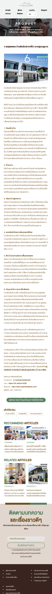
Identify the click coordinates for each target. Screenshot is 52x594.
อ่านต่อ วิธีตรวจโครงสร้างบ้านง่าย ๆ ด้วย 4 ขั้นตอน (24, 158)
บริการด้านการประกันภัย (41, 577)
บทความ (8, 13)
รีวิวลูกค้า (44, 10)
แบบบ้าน (32, 10)
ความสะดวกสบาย (36, 413)
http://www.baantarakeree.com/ (24, 386)
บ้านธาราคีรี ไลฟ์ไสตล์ (40, 574)
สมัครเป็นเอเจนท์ (11, 589)
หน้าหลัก (8, 10)
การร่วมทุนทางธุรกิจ (40, 580)
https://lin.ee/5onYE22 (18, 383)
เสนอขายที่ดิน (10, 586)
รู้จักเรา (20, 10)
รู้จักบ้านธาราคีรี (11, 570)
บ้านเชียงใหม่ (23, 413)
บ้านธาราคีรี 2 (10, 413)
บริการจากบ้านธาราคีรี (41, 570)
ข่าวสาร (8, 574)
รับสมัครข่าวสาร (26, 545)
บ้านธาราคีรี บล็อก (11, 577)
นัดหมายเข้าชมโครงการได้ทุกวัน (26, 400)
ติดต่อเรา (20, 13)
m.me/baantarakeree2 (21, 380)
